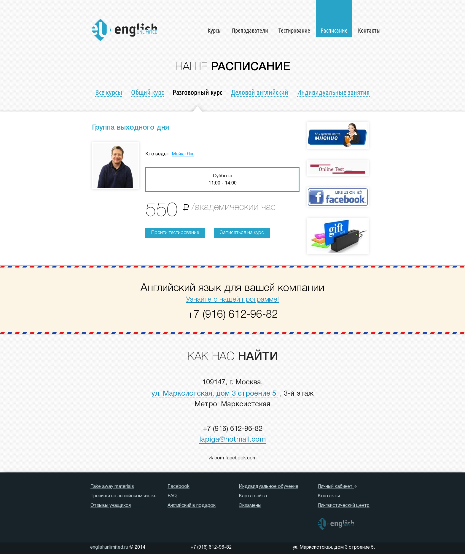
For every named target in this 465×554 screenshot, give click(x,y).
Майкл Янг (183, 154)
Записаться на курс (242, 233)
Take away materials (112, 487)
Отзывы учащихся (110, 506)
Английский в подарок (192, 506)
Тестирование (294, 30)
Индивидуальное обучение (268, 487)
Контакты (369, 30)
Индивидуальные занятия (333, 92)
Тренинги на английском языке (123, 496)
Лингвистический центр (344, 506)
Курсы (215, 30)
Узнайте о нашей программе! (232, 300)
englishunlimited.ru (109, 547)
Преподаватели (250, 30)
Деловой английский (259, 92)
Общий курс (147, 92)
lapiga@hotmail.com (232, 440)
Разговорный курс (197, 92)
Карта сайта (253, 496)
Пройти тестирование (175, 233)
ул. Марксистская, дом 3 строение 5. (215, 394)
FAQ (172, 496)
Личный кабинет (337, 487)
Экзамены (250, 506)
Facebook (178, 487)
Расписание (334, 30)
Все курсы (108, 92)
